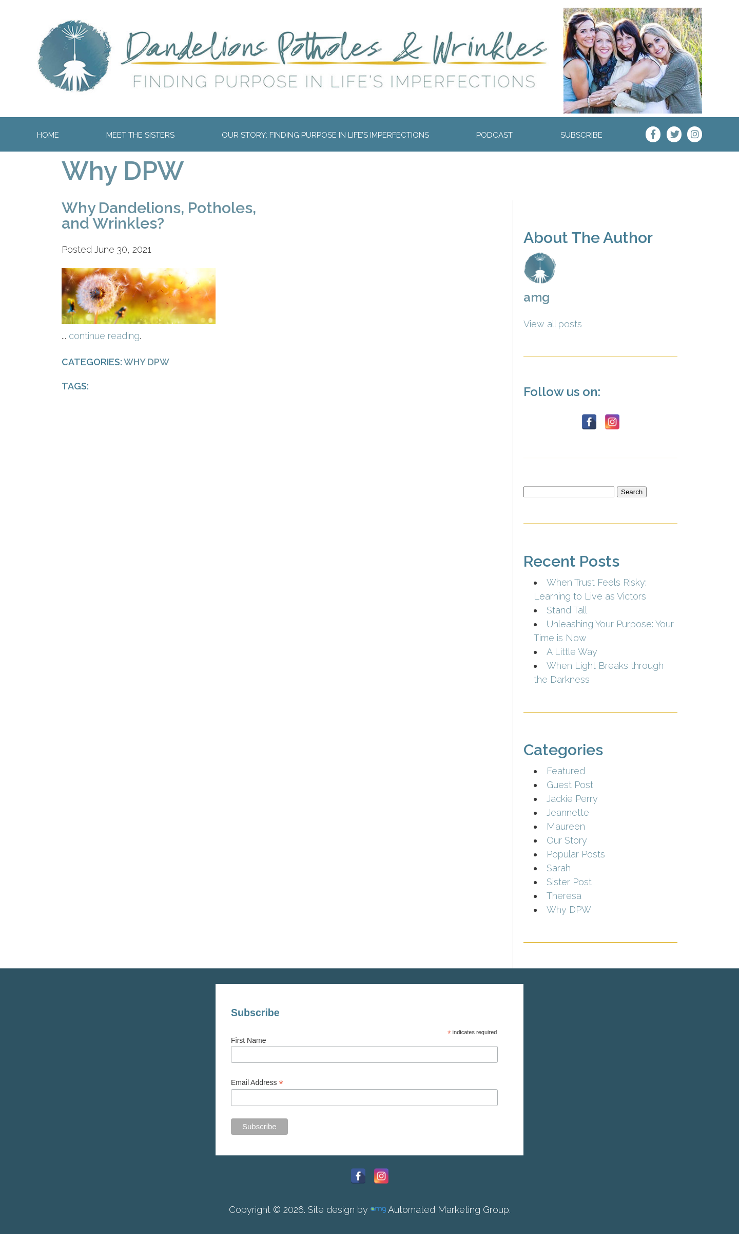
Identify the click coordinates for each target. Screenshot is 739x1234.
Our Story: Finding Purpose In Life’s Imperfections (325, 135)
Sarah (559, 868)
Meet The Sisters (140, 135)
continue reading (104, 335)
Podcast (494, 135)
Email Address (257, 1083)
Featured (566, 770)
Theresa (564, 895)
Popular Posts (576, 854)
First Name (248, 1040)
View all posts (552, 324)
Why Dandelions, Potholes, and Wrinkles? (159, 215)
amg (536, 297)
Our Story (567, 840)
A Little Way (572, 651)
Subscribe (581, 135)
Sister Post (569, 881)
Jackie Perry (572, 798)
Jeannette (568, 812)
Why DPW (123, 171)
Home (48, 135)
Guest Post (570, 784)
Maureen (566, 826)
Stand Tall (567, 610)
